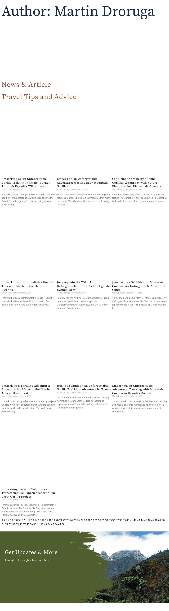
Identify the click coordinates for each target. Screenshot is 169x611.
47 (152, 520)
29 (89, 520)
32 (99, 520)
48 (156, 520)
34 (106, 520)
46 (149, 520)
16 (43, 520)
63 (45, 524)
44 (142, 520)
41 (131, 520)
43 (138, 520)
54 (13, 524)
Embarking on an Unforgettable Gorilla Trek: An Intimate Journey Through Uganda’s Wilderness (26, 182)
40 (127, 520)
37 (117, 520)
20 (57, 520)
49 (159, 520)
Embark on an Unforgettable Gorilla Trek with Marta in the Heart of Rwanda (27, 286)
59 (31, 524)
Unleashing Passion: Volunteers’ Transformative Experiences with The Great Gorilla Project (29, 493)
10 (21, 520)
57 (24, 524)
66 (56, 524)
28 (85, 520)
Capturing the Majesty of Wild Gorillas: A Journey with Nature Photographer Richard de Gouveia (136, 182)
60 (34, 524)
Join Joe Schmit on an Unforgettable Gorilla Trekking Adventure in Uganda (84, 387)
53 (10, 524)
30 (92, 520)
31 (96, 520)
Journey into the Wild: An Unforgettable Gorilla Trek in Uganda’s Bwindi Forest (84, 286)
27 (81, 520)
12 (28, 520)
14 (36, 520)
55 (17, 524)
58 (27, 524)
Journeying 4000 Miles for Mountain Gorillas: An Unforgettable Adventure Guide (139, 286)
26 (78, 520)
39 (124, 520)
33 (103, 520)
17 (46, 520)
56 (20, 524)
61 (38, 524)
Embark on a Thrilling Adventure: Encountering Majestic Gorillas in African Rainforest (26, 389)
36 (113, 520)
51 (3, 524)
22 (64, 520)
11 (25, 520)
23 (67, 520)
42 (134, 520)
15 (39, 520)
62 (41, 524)
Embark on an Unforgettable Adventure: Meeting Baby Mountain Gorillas (82, 182)
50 (163, 520)
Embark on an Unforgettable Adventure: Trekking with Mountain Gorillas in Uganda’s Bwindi (138, 389)
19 (53, 520)
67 (59, 524)
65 (52, 524)
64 (49, 524)
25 (74, 520)
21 (60, 520)
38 (120, 520)
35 (110, 520)
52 (6, 524)
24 (71, 520)
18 (50, 520)
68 (63, 524)
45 (145, 520)
